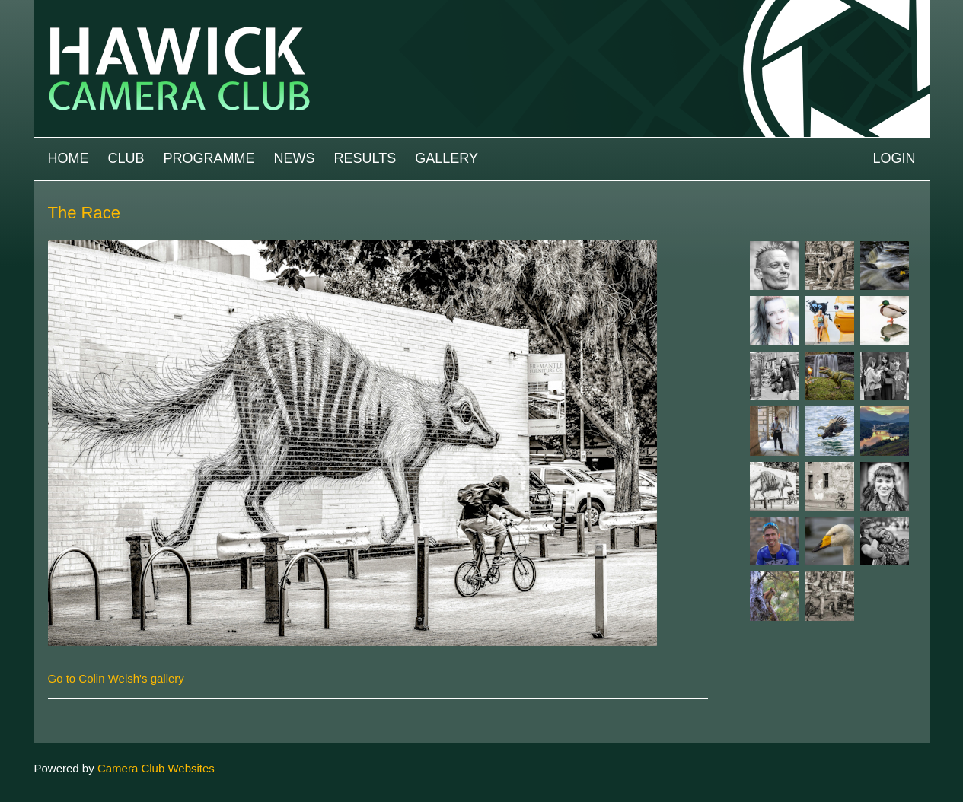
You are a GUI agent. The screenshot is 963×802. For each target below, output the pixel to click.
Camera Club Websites (156, 768)
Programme (209, 158)
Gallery (446, 158)
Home (68, 158)
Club (126, 158)
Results (365, 158)
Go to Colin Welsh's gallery (116, 678)
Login (893, 158)
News (294, 158)
